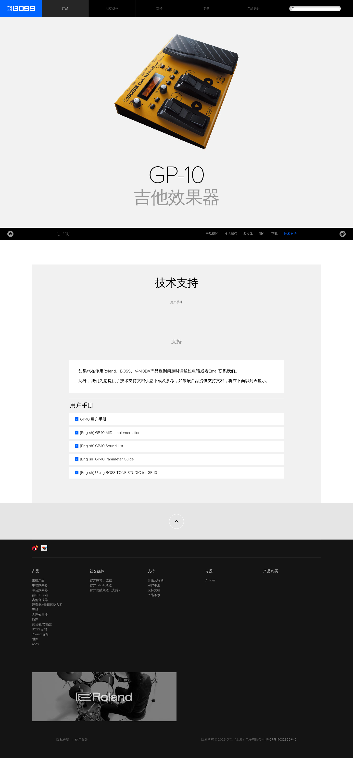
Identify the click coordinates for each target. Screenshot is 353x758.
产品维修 (154, 595)
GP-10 (63, 233)
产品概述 (211, 234)
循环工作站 (40, 595)
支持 (159, 9)
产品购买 (253, 9)
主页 (10, 233)
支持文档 (154, 590)
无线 (35, 610)
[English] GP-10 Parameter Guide (107, 459)
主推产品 (38, 580)
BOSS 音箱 (39, 629)
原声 (35, 620)
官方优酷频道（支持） (106, 590)
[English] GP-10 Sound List (101, 446)
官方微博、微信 (101, 580)
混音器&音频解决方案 (47, 605)
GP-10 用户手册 (93, 419)
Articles (210, 580)
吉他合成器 (40, 600)
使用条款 (81, 740)
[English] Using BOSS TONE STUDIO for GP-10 (118, 472)
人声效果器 (40, 615)
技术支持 (290, 234)
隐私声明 (62, 740)
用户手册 (176, 302)
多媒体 (248, 234)
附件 (262, 234)
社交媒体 (112, 9)
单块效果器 (40, 585)
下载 (274, 234)
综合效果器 (40, 590)
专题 (206, 9)
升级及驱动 (156, 580)
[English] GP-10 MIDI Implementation (110, 432)
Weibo (342, 233)
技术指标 (230, 234)
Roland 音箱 (40, 634)
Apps (35, 644)
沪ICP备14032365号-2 (281, 740)
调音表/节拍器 (42, 624)
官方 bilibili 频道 (101, 585)
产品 (35, 571)
